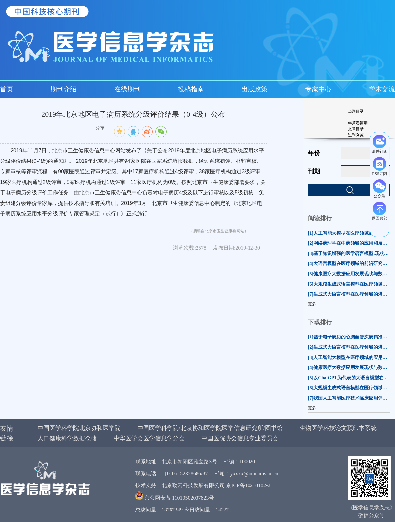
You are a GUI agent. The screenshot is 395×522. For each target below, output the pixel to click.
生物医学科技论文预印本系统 (338, 428)
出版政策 (254, 89)
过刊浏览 (356, 135)
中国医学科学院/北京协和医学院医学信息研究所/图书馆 (210, 428)
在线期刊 (127, 89)
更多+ (313, 304)
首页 (6, 89)
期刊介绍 (63, 89)
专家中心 (318, 89)
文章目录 (356, 129)
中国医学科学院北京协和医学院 (79, 428)
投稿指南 (191, 89)
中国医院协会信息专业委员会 (239, 438)
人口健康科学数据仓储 (67, 438)
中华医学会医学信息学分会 (149, 438)
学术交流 (382, 89)
